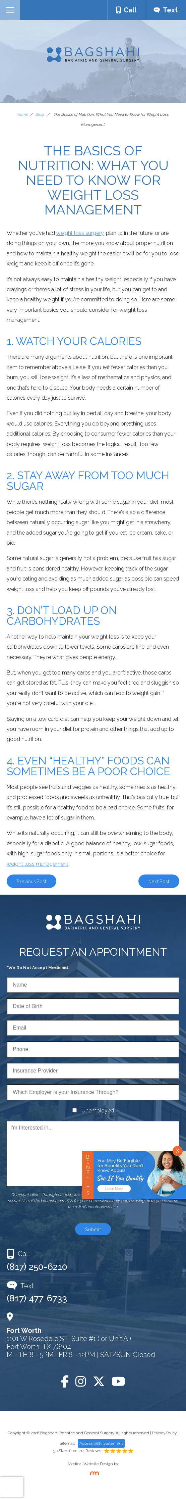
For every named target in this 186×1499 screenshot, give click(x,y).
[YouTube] (118, 1381)
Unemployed (97, 1110)
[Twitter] (98, 1381)
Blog (40, 114)
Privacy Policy (164, 1433)
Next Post (158, 881)
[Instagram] (80, 1381)
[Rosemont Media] (93, 1473)
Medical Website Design (90, 1463)
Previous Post (31, 881)
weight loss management (37, 864)
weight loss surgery (80, 233)
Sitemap (67, 1443)
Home (22, 114)
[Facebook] (65, 1381)
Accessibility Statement (101, 1443)
